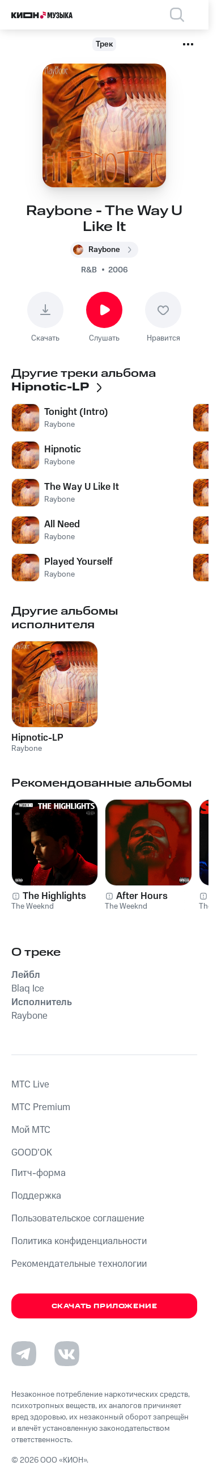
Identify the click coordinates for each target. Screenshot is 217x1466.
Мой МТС (30, 1130)
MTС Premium (40, 1107)
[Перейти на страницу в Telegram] (23, 1353)
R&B (89, 270)
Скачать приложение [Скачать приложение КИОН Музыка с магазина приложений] (105, 1306)
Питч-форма (38, 1173)
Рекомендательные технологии (79, 1264)
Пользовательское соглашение (77, 1218)
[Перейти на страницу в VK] (66, 1353)
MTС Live (30, 1084)
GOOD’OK (31, 1153)
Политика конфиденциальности (79, 1241)
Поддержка (36, 1196)
